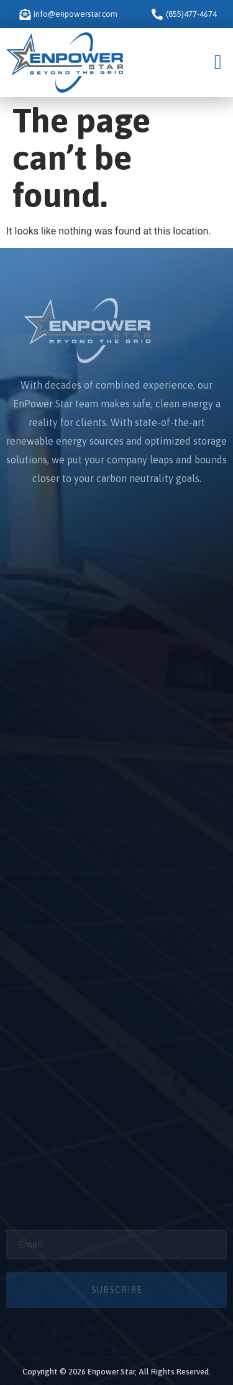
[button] (218, 62)
